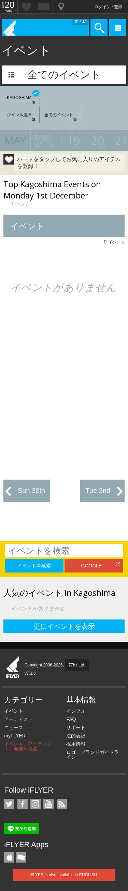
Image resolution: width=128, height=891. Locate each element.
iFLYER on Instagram (35, 804)
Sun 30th (31, 490)
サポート (75, 727)
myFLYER (15, 735)
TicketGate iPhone (21, 857)
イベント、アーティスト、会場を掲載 (28, 746)
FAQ (71, 719)
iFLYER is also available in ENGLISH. (64, 874)
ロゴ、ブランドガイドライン (92, 754)
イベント (13, 711)
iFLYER (13, 667)
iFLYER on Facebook (22, 804)
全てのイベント (64, 74)
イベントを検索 (34, 565)
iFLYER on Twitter (9, 804)
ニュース (13, 727)
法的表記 (75, 735)
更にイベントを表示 (64, 626)
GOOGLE (91, 565)
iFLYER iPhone (9, 857)
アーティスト (18, 719)
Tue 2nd (97, 490)
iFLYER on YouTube (48, 804)
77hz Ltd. (76, 665)
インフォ (75, 711)
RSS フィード (62, 804)
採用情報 (75, 744)
